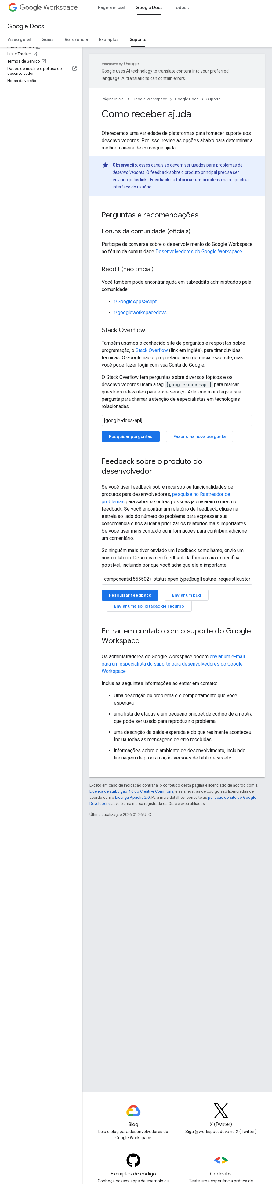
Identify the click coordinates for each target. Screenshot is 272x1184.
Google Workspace (149, 99)
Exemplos (109, 39)
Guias (48, 39)
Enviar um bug (186, 595)
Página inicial (111, 7)
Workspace (49, 7)
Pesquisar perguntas (130, 436)
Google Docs (25, 26)
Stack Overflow (152, 350)
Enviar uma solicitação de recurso (149, 606)
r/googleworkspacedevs (140, 312)
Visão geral (19, 39)
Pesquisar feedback (130, 595)
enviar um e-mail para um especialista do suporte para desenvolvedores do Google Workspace (173, 664)
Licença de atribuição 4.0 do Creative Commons (131, 791)
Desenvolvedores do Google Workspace (198, 251)
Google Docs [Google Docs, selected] (149, 7)
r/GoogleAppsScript (135, 301)
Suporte (213, 99)
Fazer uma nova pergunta (199, 436)
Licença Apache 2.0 (132, 797)
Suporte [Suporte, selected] (138, 39)
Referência (76, 39)
